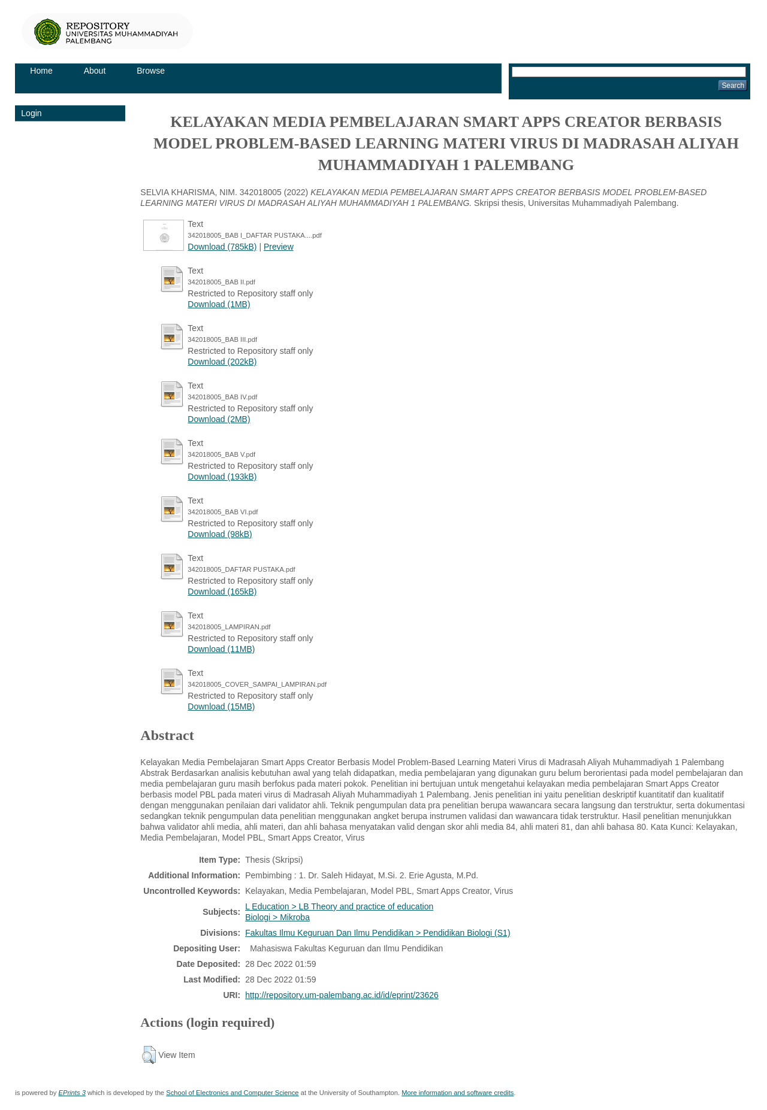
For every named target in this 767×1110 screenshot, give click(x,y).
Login (31, 113)
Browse (151, 70)
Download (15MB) (221, 706)
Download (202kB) (222, 361)
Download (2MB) (219, 419)
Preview (279, 246)
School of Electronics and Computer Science (232, 1092)
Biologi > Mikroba (277, 917)
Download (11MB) (221, 649)
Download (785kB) (222, 246)
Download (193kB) (222, 476)
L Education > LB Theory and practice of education (339, 906)
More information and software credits (457, 1092)
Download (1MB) (219, 304)
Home (41, 70)
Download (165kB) (222, 591)
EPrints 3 (71, 1092)
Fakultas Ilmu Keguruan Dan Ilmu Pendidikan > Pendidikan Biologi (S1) (377, 933)
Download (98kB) (220, 534)
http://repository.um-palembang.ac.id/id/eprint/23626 (342, 995)
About (95, 70)
